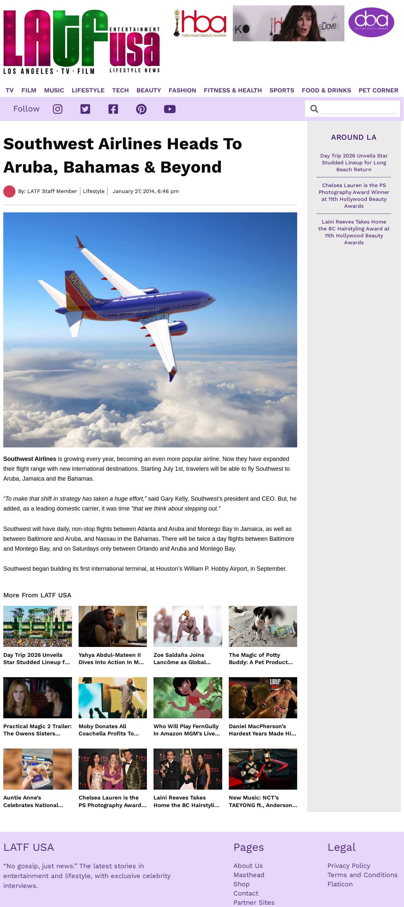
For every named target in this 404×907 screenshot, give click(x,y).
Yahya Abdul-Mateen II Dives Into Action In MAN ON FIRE (113, 659)
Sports (282, 90)
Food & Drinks (326, 90)
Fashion (182, 90)
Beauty (148, 90)
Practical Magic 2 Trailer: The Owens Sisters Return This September (37, 730)
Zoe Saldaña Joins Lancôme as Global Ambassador (180, 659)
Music (54, 90)
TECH (120, 90)
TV (10, 90)
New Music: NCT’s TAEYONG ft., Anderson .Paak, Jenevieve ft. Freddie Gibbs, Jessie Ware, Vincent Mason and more (260, 801)
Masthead (249, 875)
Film (28, 90)
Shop (241, 884)
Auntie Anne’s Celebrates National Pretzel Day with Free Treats (32, 801)
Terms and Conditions (362, 875)
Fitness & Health (233, 90)
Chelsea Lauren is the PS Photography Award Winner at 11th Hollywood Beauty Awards (110, 801)
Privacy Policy (348, 866)
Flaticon (340, 884)
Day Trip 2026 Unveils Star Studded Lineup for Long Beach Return (36, 659)
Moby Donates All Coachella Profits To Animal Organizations (108, 730)
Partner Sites (254, 902)
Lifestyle (88, 90)
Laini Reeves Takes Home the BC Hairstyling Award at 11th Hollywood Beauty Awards (187, 801)
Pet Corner (378, 90)
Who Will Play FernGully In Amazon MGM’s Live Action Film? (186, 730)
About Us (248, 866)
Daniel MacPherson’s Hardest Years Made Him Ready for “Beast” (263, 730)
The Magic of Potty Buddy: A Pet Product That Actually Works (258, 659)
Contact (245, 893)
